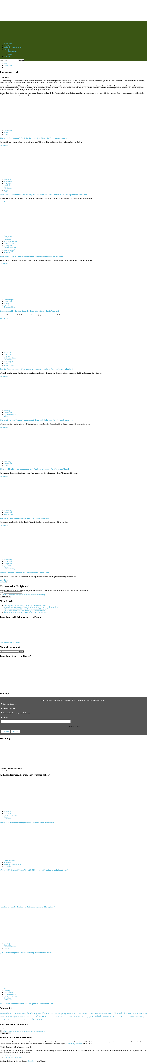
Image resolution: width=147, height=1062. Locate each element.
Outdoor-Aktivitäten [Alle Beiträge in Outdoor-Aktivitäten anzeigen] (10, 996)
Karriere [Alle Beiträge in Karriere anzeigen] (6, 859)
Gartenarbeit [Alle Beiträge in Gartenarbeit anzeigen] (8, 561)
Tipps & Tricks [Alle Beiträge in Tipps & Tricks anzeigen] (9, 365)
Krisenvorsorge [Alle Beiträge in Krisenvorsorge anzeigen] (9, 243)
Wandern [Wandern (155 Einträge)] (11, 1020)
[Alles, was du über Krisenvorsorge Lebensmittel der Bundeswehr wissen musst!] (15, 232)
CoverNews (31, 1061)
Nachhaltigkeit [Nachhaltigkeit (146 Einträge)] (12, 1017)
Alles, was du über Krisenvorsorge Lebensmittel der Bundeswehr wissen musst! (32, 256)
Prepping (7, 45)
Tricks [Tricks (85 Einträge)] (124, 1017)
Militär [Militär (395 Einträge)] (3, 1016)
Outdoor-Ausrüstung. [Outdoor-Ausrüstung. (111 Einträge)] (61, 1017)
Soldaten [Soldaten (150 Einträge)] (105, 1017)
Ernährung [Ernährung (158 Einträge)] (92, 1013)
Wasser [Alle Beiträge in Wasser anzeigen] (6, 416)
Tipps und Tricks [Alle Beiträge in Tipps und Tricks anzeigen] (9, 307)
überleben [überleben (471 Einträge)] (36, 1019)
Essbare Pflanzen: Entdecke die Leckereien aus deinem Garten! (25, 573)
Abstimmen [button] (5, 731)
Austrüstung (8, 44)
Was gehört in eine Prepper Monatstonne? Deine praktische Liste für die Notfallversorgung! (37, 420)
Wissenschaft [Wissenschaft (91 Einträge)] (23, 1020)
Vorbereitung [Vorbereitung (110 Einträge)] (3, 1020)
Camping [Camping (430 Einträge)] (61, 1013)
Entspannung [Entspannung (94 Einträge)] (85, 1013)
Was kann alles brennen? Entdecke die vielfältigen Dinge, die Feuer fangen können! (33, 138)
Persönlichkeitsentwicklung (13, 47)
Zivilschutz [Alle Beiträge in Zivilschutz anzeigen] (7, 252)
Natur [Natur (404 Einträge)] (20, 1016)
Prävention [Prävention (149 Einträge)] (71, 1017)
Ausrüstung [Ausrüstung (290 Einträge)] (32, 1013)
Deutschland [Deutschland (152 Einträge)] (70, 1013)
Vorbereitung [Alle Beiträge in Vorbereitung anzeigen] (8, 1000)
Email (2, 592)
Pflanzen (7, 56)
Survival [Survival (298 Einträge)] (112, 1016)
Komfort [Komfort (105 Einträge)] (134, 1013)
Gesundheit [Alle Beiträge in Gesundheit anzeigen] (7, 298)
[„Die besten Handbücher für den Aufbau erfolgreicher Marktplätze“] (15, 903)
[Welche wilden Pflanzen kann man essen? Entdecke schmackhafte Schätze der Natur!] (15, 458)
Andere (5, 717)
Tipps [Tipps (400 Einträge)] (119, 1016)
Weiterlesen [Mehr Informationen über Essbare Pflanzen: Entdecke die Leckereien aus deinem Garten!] (4, 580)
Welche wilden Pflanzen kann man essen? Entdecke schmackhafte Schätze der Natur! (34, 469)
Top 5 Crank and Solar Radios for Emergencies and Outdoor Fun (25, 612)
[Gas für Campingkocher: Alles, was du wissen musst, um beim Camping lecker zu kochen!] (15, 349)
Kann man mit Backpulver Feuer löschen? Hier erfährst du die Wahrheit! (29, 311)
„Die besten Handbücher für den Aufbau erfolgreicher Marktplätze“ (26, 609)
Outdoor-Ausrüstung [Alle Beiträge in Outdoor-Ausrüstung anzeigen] (10, 815)
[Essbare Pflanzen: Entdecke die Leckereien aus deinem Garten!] (15, 556)
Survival (6, 49)
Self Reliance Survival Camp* (10, 643)
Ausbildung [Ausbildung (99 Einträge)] (23, 1013)
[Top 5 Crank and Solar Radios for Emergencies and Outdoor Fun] (15, 985)
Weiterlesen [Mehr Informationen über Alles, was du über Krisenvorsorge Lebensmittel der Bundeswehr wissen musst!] (4, 264)
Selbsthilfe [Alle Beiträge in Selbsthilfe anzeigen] (7, 866)
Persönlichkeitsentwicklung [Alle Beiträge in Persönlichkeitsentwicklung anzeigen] (13, 864)
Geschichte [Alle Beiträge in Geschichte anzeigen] (7, 185)
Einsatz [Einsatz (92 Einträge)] (79, 1013)
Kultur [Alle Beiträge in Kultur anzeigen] (6, 187)
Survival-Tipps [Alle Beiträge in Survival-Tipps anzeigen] (9, 250)
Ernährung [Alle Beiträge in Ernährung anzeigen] (7, 183)
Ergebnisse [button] (15, 731)
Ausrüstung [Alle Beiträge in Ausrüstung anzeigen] (8, 352)
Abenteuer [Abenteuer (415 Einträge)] (10, 1013)
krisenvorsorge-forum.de (74, 1044)
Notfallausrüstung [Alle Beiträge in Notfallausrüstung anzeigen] (10, 414)
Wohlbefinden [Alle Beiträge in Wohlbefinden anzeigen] (8, 514)
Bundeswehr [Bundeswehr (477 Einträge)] (49, 1013)
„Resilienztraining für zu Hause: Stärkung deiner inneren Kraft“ (24, 611)
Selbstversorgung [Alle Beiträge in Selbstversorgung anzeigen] (9, 249)
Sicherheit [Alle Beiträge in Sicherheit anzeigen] (7, 305)
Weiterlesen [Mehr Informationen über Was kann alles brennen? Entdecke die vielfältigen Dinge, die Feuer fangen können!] (4, 145)
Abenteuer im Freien (9, 708)
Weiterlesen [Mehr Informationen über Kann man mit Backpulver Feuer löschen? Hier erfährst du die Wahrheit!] (4, 318)
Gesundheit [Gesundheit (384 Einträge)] (119, 1013)
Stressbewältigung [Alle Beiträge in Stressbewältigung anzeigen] (10, 947)
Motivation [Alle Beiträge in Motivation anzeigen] (7, 862)
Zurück (2, 582)
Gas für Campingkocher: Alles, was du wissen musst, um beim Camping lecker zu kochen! (36, 369)
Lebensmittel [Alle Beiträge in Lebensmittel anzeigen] (8, 130)
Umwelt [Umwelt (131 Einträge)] (128, 1017)
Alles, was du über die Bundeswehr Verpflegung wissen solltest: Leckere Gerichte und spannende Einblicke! (43, 194)
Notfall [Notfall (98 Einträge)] (26, 1017)
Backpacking (12, 51)
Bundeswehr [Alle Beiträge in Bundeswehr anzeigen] (8, 181)
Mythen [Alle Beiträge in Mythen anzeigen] (6, 303)
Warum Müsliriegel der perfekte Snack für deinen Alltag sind (25, 518)
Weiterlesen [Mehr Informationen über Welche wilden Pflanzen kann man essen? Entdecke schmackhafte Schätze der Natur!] (4, 476)
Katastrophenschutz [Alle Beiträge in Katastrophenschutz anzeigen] (10, 241)
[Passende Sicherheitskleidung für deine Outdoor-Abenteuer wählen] (15, 808)
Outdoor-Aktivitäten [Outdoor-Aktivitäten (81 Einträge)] (51, 1017)
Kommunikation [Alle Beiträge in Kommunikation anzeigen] (9, 861)
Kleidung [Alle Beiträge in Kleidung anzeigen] (7, 410)
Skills (10, 55)
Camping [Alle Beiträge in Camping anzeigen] (7, 356)
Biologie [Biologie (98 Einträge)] (39, 1013)
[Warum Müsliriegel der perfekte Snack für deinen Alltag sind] (15, 507)
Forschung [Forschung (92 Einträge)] (104, 1013)
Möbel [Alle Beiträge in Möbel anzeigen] (6, 132)
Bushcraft (11, 53)
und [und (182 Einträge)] (132, 1017)
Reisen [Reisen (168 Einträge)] (78, 1017)
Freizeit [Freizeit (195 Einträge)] (110, 1013)
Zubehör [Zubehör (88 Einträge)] (29, 1020)
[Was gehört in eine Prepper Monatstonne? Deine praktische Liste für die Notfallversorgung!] (15, 407)
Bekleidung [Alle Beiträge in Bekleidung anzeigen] (8, 813)
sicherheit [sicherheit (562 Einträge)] (96, 1016)
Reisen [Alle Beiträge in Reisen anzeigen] (6, 817)
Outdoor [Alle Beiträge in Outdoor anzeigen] (6, 363)
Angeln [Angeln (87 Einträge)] (18, 1013)
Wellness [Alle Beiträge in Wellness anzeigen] (7, 948)
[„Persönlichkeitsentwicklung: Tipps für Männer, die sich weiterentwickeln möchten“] (15, 855)
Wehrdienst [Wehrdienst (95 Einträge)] (17, 1020)
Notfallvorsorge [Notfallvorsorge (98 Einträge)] (32, 1017)
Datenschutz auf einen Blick (13, 1057)
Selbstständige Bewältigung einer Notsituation (16, 713)
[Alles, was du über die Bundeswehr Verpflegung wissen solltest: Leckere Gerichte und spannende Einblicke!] (15, 176)
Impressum (7, 1056)
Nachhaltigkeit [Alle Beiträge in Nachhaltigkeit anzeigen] (9, 361)
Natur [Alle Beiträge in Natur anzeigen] (6, 134)
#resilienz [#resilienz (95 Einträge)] (2, 1013)
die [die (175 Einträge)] (76, 1013)
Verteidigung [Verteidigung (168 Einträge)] (138, 1017)
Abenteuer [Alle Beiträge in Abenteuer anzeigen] (7, 180)
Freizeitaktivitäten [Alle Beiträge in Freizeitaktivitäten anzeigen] (10, 358)
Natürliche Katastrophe (9, 704)
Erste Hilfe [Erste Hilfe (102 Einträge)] (99, 1013)
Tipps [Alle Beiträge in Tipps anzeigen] (6, 190)
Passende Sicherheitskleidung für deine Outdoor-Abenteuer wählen (25, 605)
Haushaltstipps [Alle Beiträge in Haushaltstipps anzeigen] (9, 300)
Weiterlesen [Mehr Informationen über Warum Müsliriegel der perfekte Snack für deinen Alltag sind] (4, 525)
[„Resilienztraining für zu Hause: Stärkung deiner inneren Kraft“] (15, 940)
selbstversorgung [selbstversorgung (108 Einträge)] (85, 1017)
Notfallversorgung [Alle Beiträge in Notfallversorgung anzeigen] (10, 247)
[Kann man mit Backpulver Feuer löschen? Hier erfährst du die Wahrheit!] (15, 294)
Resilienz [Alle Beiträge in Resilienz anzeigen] (7, 943)
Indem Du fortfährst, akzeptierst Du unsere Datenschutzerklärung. (23, 595)
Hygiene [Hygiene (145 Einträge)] (128, 1013)
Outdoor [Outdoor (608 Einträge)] (41, 1016)
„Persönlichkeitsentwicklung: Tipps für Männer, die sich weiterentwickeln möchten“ (31, 607)
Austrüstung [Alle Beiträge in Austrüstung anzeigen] (8, 236)
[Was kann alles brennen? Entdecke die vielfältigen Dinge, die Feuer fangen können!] (15, 127)
